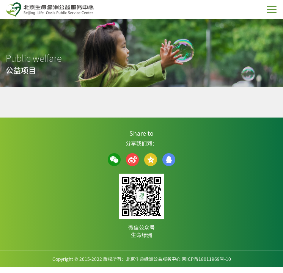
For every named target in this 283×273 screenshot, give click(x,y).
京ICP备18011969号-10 (206, 259)
